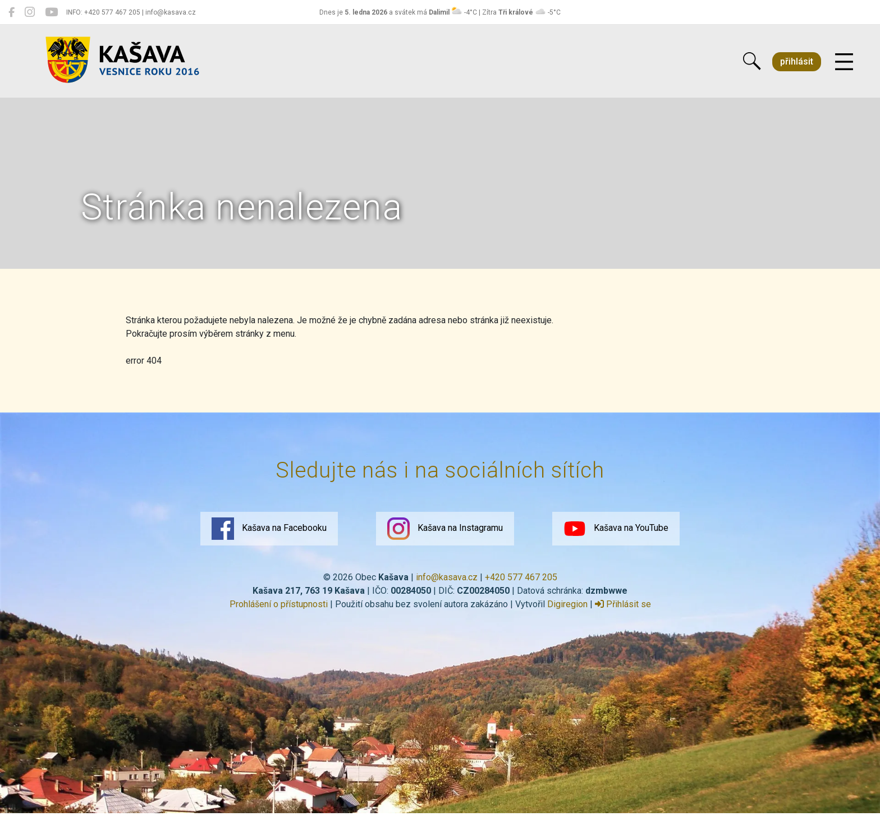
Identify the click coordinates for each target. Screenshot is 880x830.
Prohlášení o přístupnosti (279, 604)
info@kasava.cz (447, 577)
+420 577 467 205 (521, 577)
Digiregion (567, 604)
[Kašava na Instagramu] (30, 12)
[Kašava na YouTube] (51, 12)
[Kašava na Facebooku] (11, 12)
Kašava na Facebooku (269, 528)
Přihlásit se (623, 604)
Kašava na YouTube (615, 528)
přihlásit (796, 61)
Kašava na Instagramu (445, 528)
